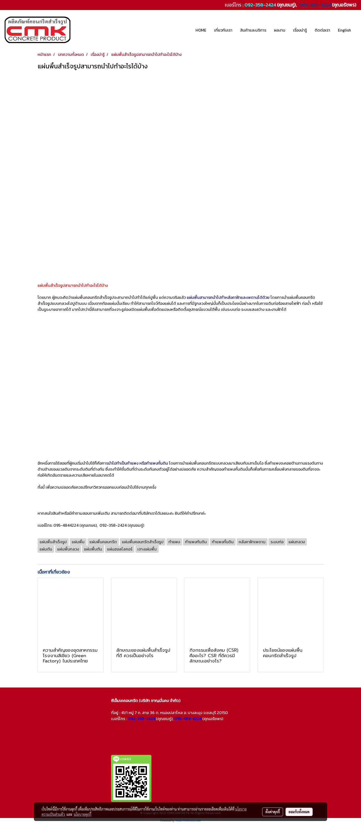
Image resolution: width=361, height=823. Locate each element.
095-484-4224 (314, 5)
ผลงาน (279, 30)
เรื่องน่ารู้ (300, 30)
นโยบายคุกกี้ (82, 814)
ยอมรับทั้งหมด (299, 811)
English (344, 30)
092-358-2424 (260, 5)
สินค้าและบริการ (253, 30)
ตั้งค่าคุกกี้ (272, 811)
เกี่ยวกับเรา (223, 30)
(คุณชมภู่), (164, 719)
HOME (201, 30)
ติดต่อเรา (322, 30)
